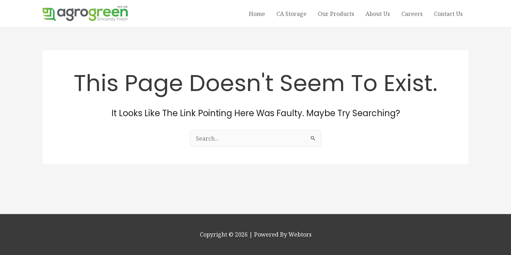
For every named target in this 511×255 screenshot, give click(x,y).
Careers (412, 14)
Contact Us (448, 14)
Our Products (336, 14)
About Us (378, 14)
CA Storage (291, 14)
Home (257, 14)
